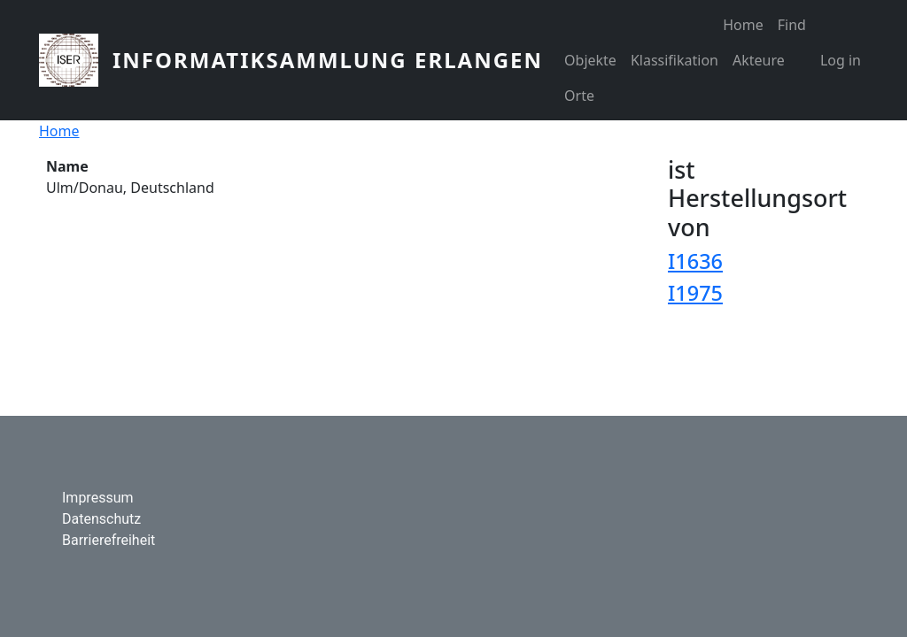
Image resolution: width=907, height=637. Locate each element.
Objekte (590, 60)
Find (792, 25)
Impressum (98, 497)
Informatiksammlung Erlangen (327, 59)
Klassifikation (674, 60)
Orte (579, 95)
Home (743, 25)
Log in (840, 60)
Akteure (759, 60)
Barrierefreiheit (108, 540)
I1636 (695, 261)
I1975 (695, 293)
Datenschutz (101, 518)
